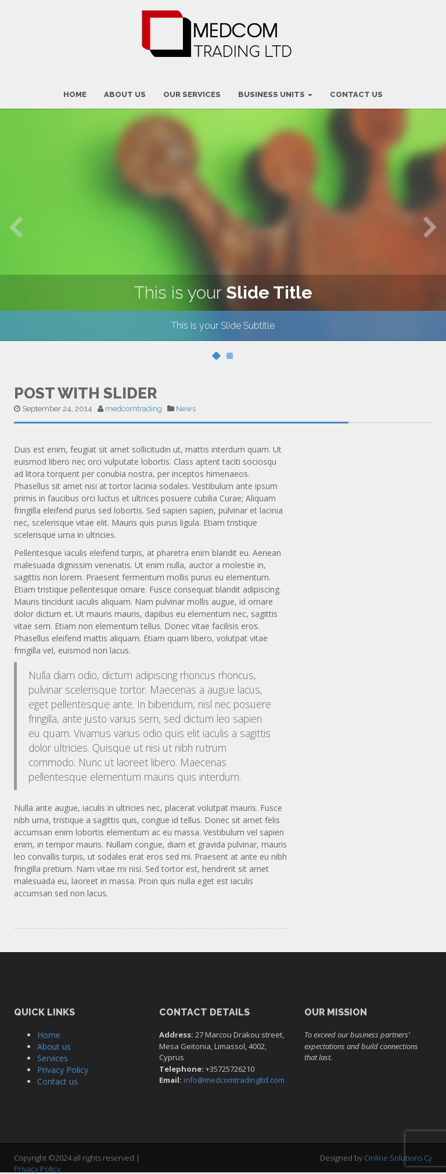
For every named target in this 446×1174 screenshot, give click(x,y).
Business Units (275, 94)
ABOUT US (125, 94)
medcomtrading (133, 408)
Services (52, 1058)
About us (54, 1046)
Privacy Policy (62, 1069)
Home (48, 1034)
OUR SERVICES (192, 94)
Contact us (57, 1081)
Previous (16, 226)
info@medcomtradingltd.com (234, 1080)
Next (430, 226)
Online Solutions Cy (398, 1158)
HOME (75, 94)
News (186, 408)
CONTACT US (356, 94)
